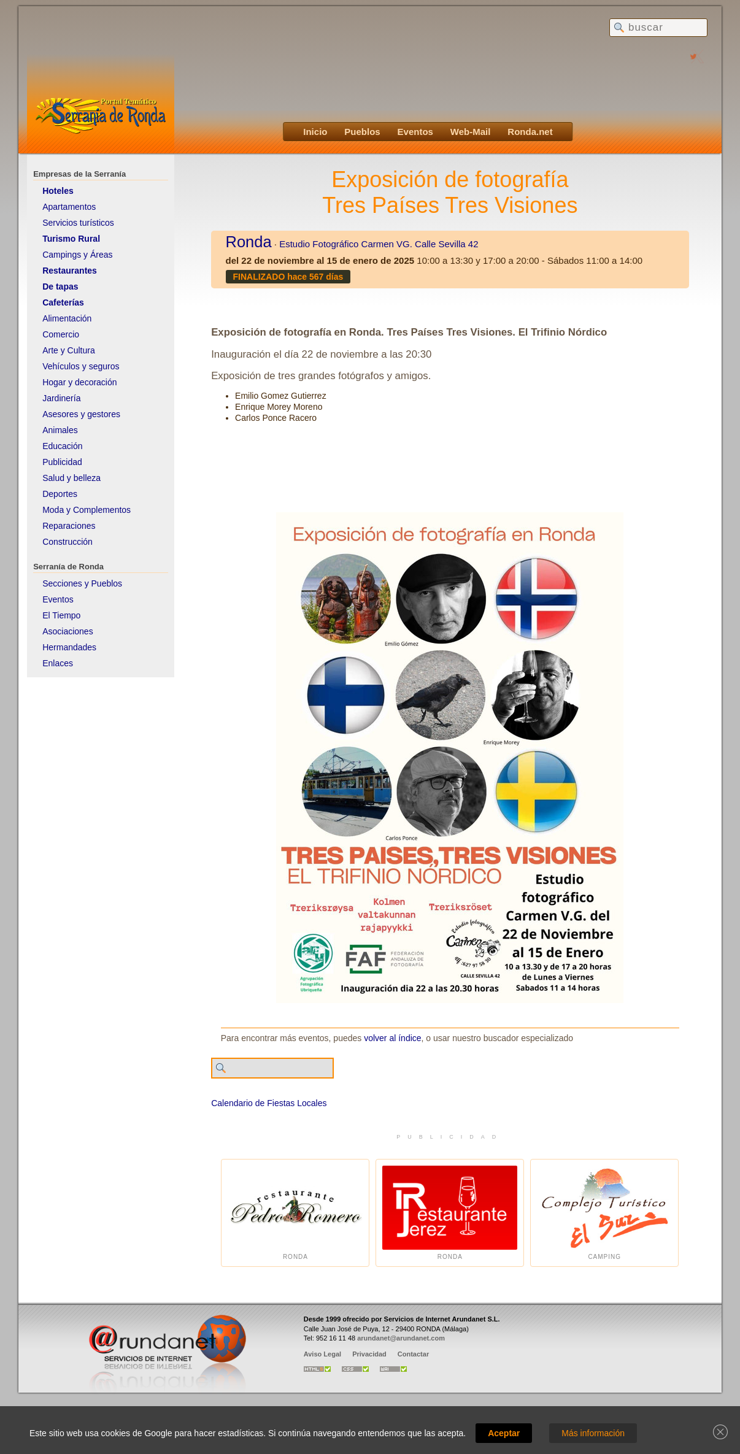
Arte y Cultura (68, 350)
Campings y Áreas (77, 255)
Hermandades (69, 647)
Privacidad (369, 1354)
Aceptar (504, 1433)
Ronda (249, 241)
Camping (604, 1213)
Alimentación (66, 318)
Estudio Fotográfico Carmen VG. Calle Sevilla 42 (378, 244)
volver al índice (392, 1038)
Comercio (60, 334)
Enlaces (57, 663)
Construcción (67, 542)
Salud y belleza (71, 478)
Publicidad (62, 462)
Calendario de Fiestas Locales (268, 1103)
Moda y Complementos (86, 510)
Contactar (413, 1354)
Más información (593, 1433)
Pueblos (362, 131)
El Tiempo (61, 615)
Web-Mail (470, 131)
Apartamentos (69, 207)
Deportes (59, 494)
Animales (60, 430)
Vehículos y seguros (80, 366)
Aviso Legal (322, 1354)
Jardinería (61, 398)
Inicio (315, 131)
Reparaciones (68, 526)
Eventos (415, 131)
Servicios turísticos (78, 223)
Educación (62, 446)
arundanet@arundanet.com (401, 1338)
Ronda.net (529, 131)
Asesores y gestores (81, 414)
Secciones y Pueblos (82, 583)
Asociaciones (67, 631)
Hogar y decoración (79, 382)
